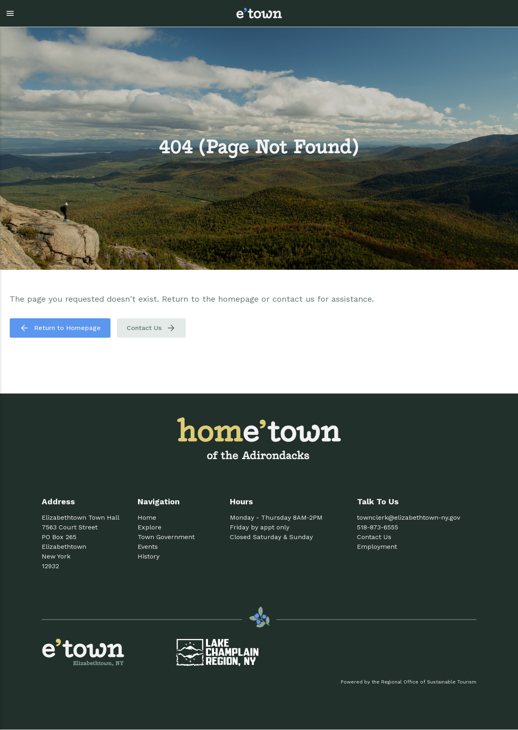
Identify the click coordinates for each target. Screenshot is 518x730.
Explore (149, 527)
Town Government (166, 537)
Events (148, 546)
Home (147, 517)
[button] (113, 13)
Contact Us (151, 328)
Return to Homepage (60, 328)
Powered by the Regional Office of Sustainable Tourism (408, 682)
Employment (377, 546)
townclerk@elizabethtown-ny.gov (408, 517)
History (148, 556)
